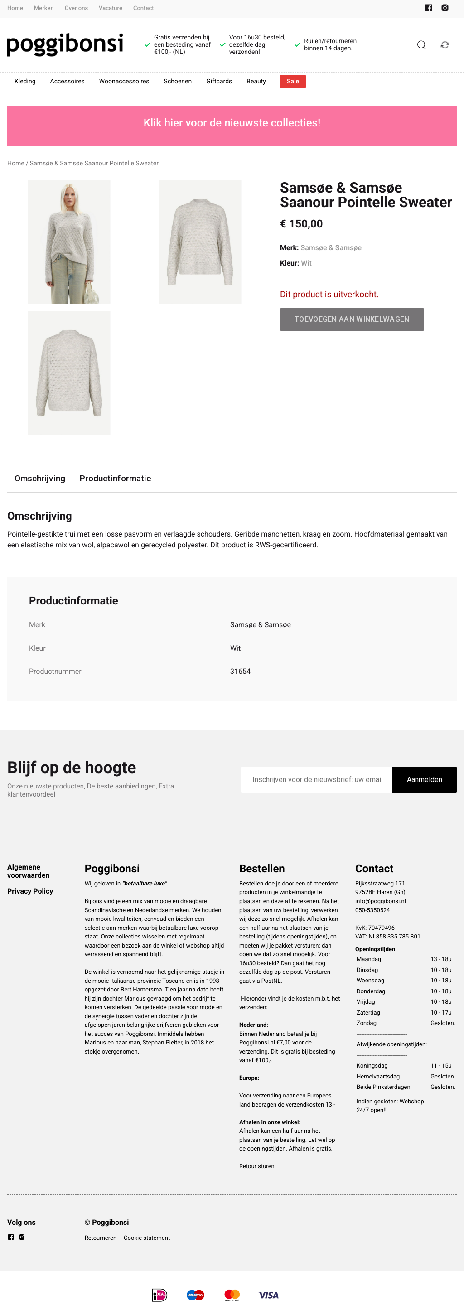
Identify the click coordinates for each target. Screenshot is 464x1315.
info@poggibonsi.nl (380, 901)
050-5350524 (372, 910)
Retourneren (100, 1238)
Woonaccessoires (124, 81)
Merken (44, 8)
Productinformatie (115, 478)
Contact (143, 8)
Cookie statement (147, 1238)
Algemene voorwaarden (28, 871)
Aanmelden (424, 779)
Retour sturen (257, 1166)
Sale (293, 81)
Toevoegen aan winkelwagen (352, 319)
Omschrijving (39, 478)
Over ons (76, 8)
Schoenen (178, 81)
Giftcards (219, 81)
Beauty (256, 81)
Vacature (110, 8)
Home (15, 8)
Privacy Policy (30, 891)
